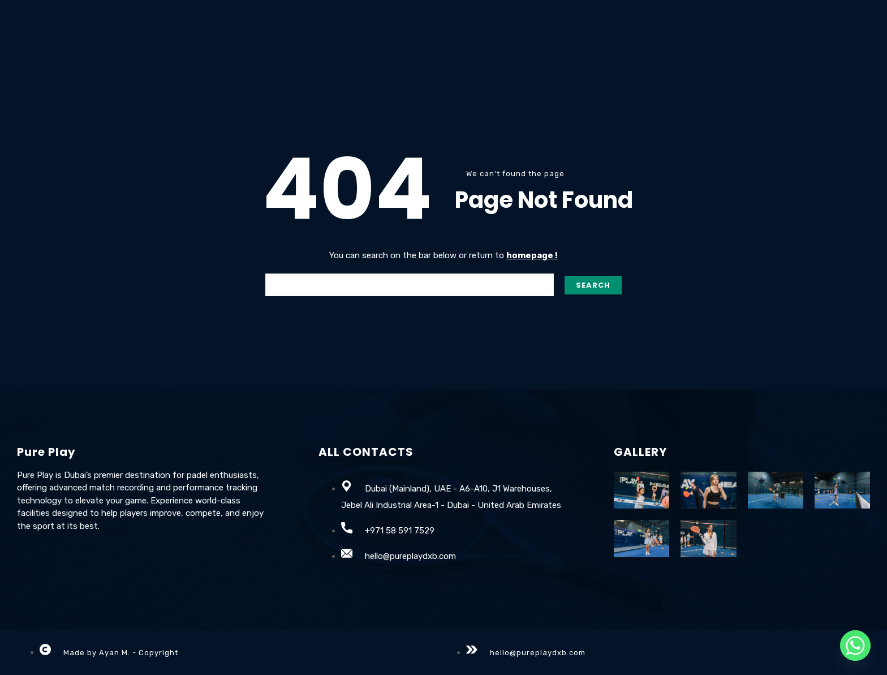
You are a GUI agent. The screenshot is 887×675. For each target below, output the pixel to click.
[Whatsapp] (855, 645)
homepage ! (532, 255)
